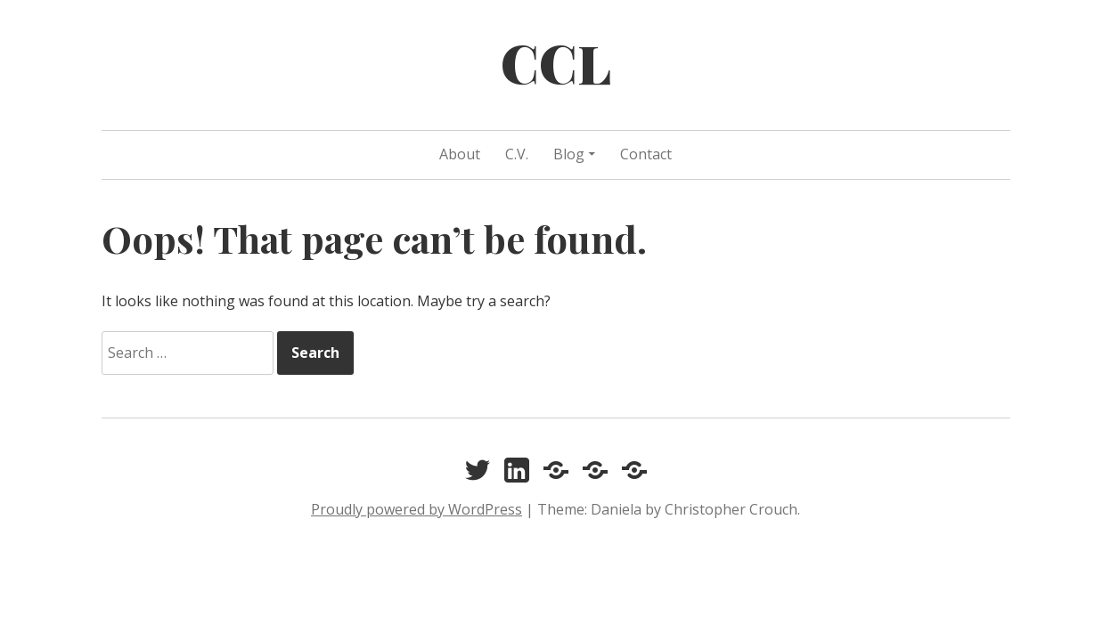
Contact (646, 154)
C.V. (516, 154)
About (459, 154)
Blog (568, 154)
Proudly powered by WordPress (416, 509)
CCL (556, 62)
